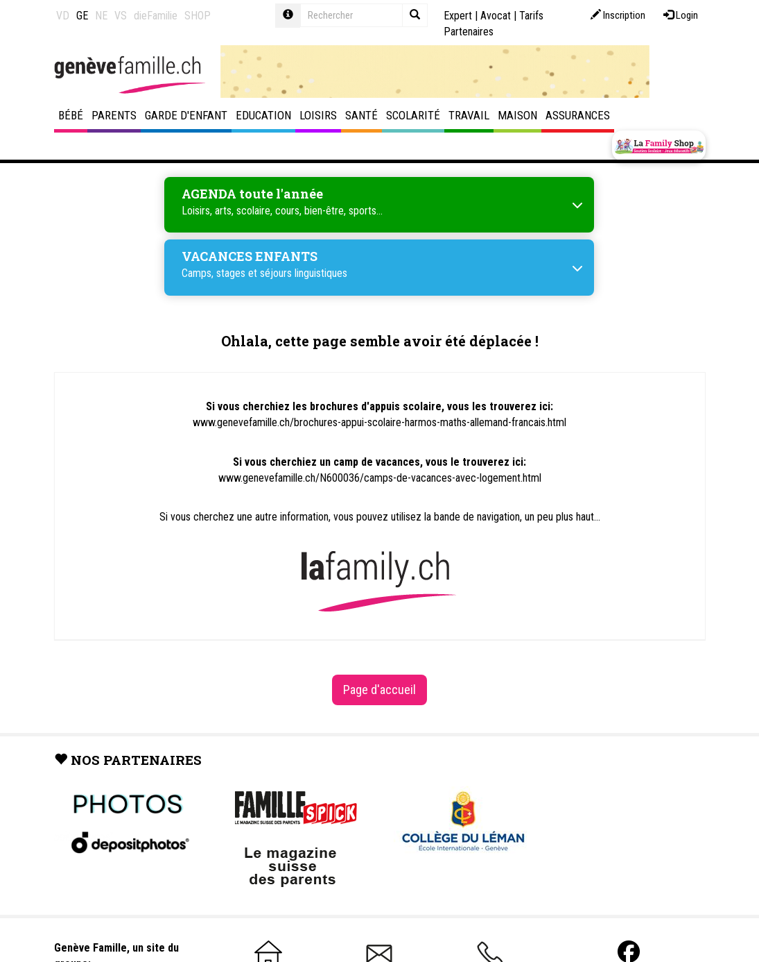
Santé (361, 115)
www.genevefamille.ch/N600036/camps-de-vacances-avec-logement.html (379, 477)
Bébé (70, 115)
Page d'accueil (379, 689)
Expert (458, 15)
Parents (114, 115)
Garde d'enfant (186, 115)
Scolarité (413, 115)
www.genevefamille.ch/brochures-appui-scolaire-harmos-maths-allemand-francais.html (379, 422)
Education (263, 115)
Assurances (578, 115)
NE (101, 15)
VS (120, 15)
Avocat (495, 15)
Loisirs (318, 115)
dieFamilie (155, 15)
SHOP (197, 15)
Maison (517, 115)
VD (62, 15)
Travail (468, 115)
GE (82, 15)
